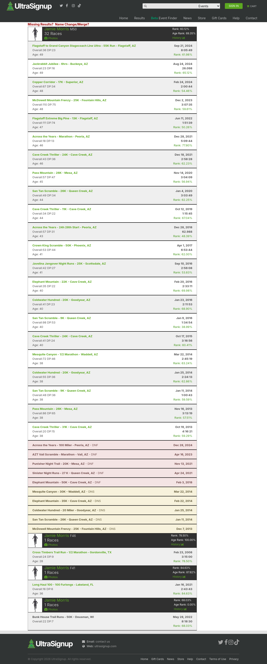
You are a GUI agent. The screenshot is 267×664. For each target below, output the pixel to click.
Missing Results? (40, 24)
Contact (251, 18)
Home (123, 18)
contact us (103, 641)
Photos (51, 38)
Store (202, 18)
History (178, 37)
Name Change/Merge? (72, 24)
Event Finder (164, 18)
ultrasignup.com (105, 646)
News (187, 18)
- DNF (65, 445)
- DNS (63, 491)
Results (139, 18)
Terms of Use (217, 659)
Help (236, 18)
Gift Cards (219, 18)
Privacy (234, 659)
